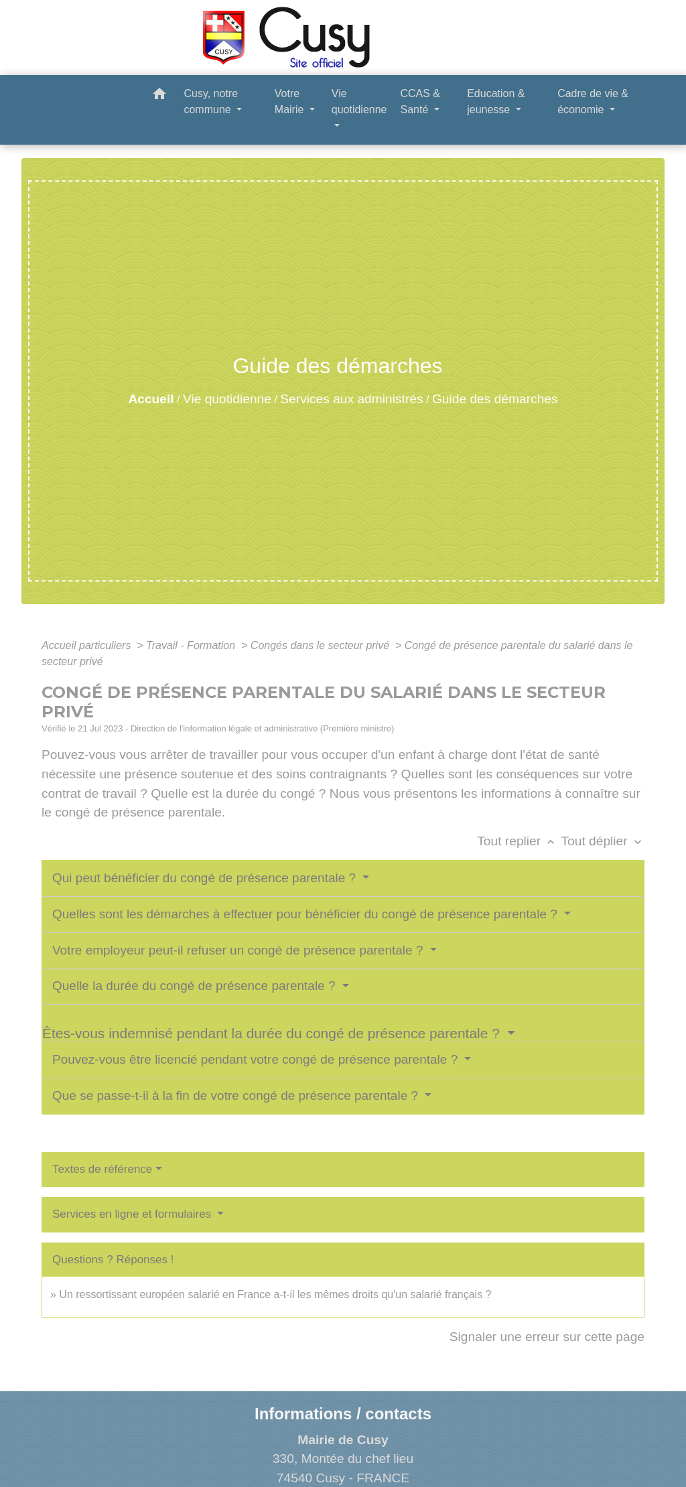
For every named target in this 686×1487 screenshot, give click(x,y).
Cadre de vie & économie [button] (592, 101)
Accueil (151, 399)
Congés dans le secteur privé (322, 645)
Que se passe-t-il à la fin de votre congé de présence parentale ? (236, 1095)
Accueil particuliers (88, 645)
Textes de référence (102, 1169)
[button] (159, 96)
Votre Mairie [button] (291, 101)
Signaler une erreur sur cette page (547, 1337)
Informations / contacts (343, 1414)
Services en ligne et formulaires (133, 1214)
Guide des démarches (495, 399)
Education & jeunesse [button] (496, 101)
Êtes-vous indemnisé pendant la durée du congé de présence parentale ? (273, 1033)
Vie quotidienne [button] (359, 101)
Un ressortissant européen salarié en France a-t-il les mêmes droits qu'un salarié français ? (275, 1294)
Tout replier (519, 841)
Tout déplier (602, 841)
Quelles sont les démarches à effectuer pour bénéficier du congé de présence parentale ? (306, 914)
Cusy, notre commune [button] (211, 101)
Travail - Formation (192, 645)
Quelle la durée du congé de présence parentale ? (195, 986)
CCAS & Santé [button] (420, 101)
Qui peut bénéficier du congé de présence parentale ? (205, 878)
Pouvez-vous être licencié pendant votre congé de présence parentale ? (257, 1059)
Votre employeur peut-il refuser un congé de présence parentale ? (239, 950)
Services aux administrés (351, 399)
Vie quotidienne (227, 399)
